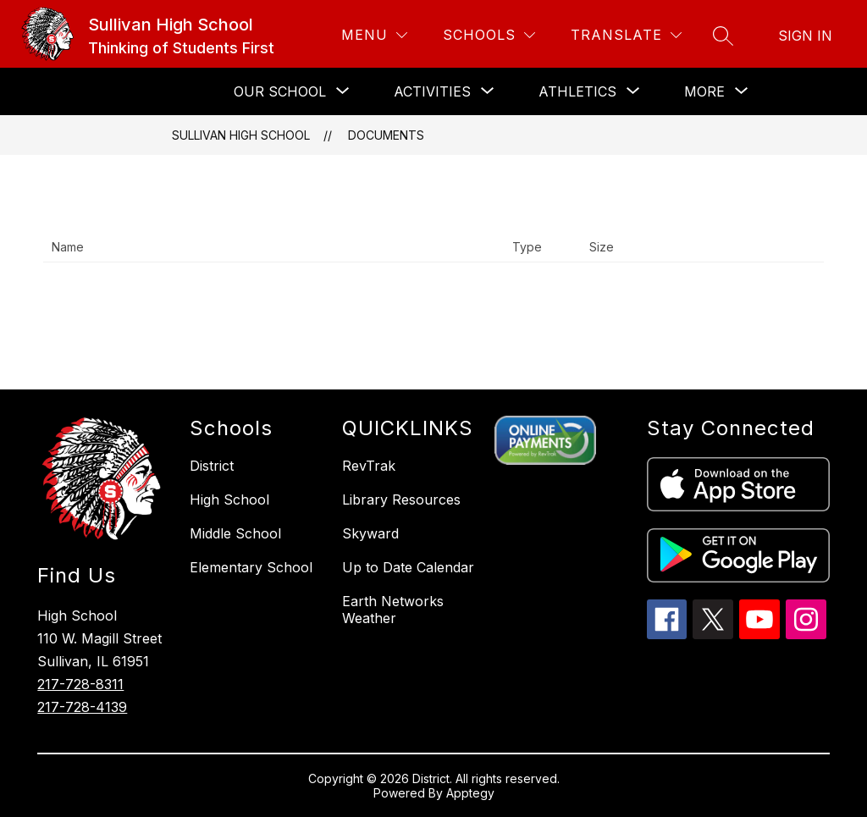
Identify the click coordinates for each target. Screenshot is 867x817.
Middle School (235, 533)
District (212, 465)
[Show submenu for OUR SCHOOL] (280, 91)
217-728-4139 (82, 706)
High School (229, 499)
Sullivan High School (241, 135)
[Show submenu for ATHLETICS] (577, 91)
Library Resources (401, 499)
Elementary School (251, 567)
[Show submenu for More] (704, 91)
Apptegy (470, 793)
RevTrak (368, 465)
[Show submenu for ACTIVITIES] (432, 91)
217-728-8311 (80, 684)
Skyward (370, 533)
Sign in (805, 35)
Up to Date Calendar (408, 567)
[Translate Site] (626, 35)
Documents (386, 135)
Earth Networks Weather (393, 610)
